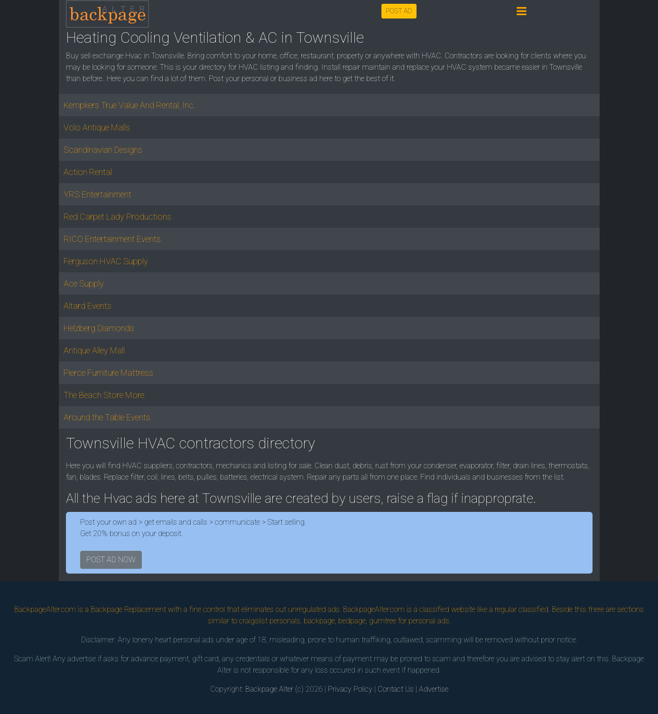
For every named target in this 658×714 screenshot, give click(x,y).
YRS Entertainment (97, 194)
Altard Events (87, 306)
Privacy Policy (350, 689)
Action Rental (88, 172)
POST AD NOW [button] (111, 559)
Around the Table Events (107, 417)
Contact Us (396, 689)
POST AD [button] (399, 11)
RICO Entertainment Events (112, 239)
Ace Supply (84, 283)
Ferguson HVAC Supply (106, 261)
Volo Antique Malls (97, 127)
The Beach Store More (104, 395)
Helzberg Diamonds (99, 328)
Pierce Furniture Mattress (108, 373)
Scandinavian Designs (103, 150)
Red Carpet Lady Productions (117, 217)
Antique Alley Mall (94, 350)
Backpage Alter (269, 689)
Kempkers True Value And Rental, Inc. (129, 105)
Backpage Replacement (128, 609)
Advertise (433, 689)
